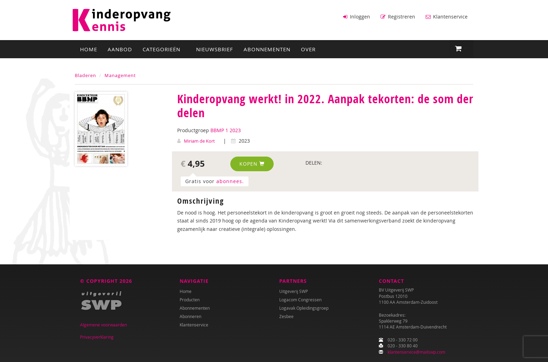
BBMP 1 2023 (225, 130)
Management (120, 75)
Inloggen (356, 16)
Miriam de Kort (199, 141)
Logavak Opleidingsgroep (304, 308)
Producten (190, 299)
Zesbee (286, 316)
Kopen (252, 163)
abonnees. (230, 181)
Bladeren (85, 75)
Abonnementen (267, 49)
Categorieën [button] (164, 49)
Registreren (398, 16)
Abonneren (190, 316)
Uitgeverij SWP (293, 291)
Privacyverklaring (97, 337)
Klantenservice (447, 16)
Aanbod (120, 49)
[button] (461, 49)
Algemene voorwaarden (103, 324)
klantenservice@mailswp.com (416, 352)
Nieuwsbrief (214, 49)
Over (308, 49)
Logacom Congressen (300, 299)
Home (88, 49)
